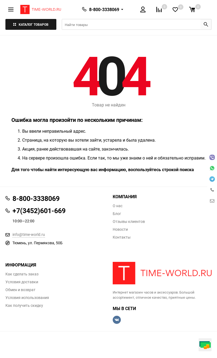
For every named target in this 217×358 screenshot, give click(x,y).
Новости (120, 229)
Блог (117, 214)
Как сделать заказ (21, 274)
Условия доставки (21, 282)
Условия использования (27, 298)
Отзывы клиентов (129, 221)
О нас (117, 206)
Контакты (122, 237)
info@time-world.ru (28, 234)
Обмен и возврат (20, 290)
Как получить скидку (24, 305)
